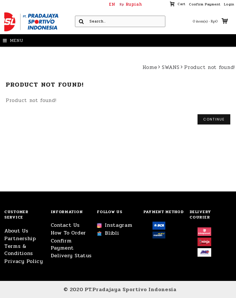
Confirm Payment (62, 244)
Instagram (114, 225)
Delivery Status (71, 255)
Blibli (108, 233)
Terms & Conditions (18, 250)
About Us (16, 230)
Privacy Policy (23, 261)
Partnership (20, 238)
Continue (214, 119)
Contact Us (65, 225)
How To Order (68, 232)
